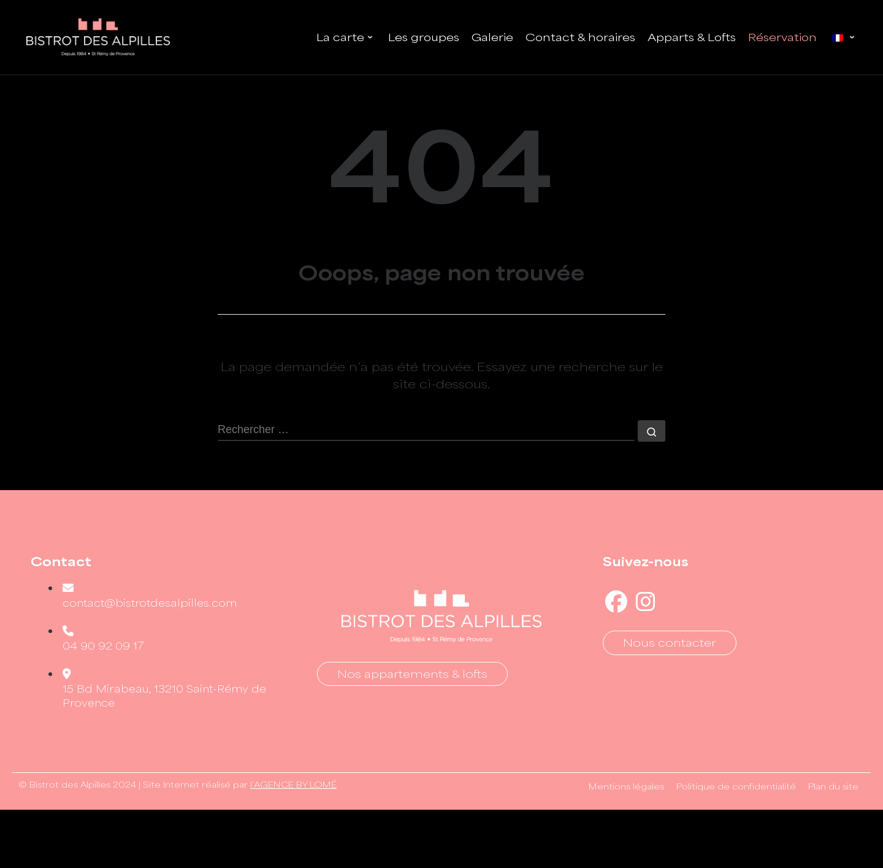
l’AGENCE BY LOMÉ (293, 784)
